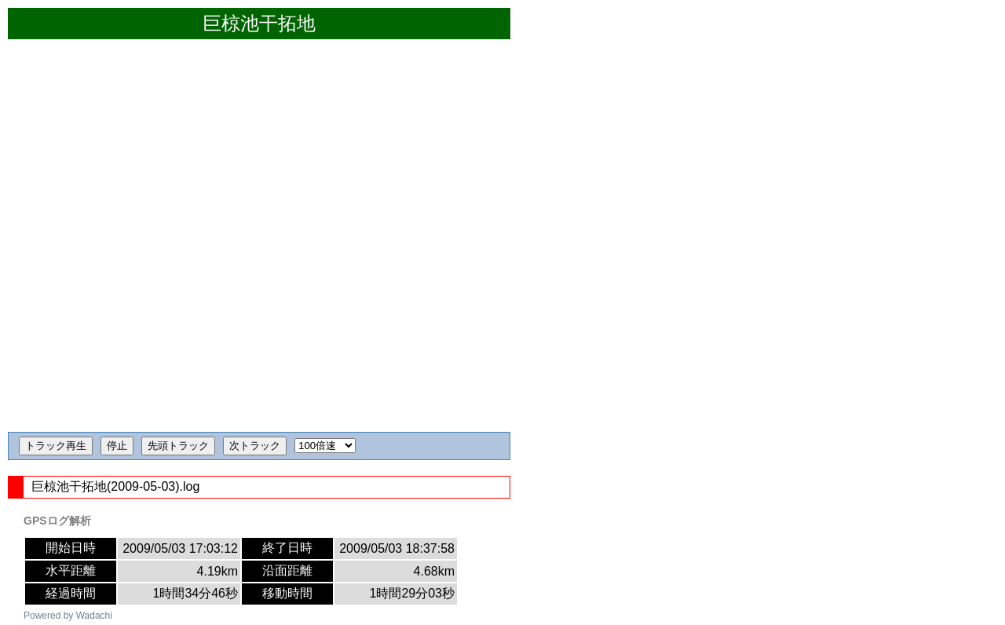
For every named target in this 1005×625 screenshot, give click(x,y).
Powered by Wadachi (68, 615)
